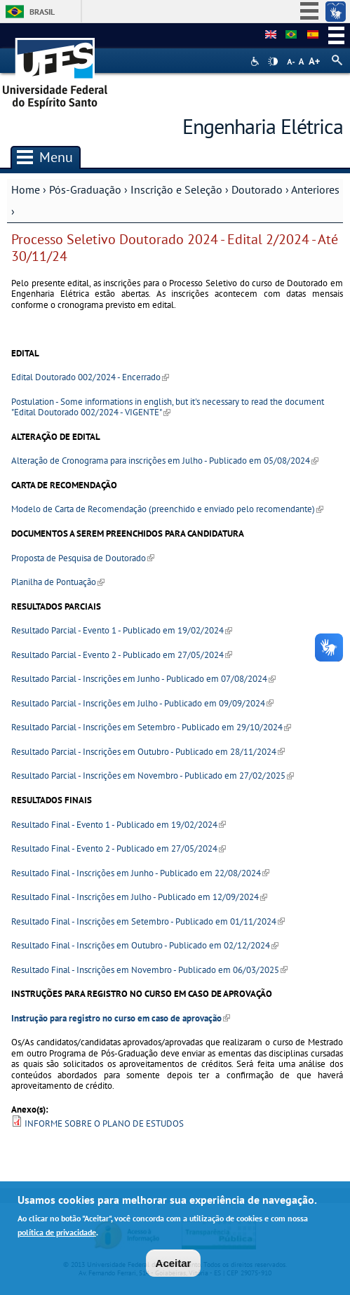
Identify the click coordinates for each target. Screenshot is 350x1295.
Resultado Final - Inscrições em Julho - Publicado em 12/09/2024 (139, 897)
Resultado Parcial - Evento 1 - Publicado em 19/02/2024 (121, 630)
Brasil (42, 11)
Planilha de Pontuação (58, 582)
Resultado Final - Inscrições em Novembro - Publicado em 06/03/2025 (149, 970)
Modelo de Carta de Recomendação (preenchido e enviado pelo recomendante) (167, 509)
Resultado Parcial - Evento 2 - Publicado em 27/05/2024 (121, 655)
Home (25, 189)
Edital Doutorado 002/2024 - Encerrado (90, 377)
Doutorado (257, 189)
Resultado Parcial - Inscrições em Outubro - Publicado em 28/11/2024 (148, 752)
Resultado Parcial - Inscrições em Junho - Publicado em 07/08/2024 (143, 679)
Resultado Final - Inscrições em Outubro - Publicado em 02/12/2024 (144, 945)
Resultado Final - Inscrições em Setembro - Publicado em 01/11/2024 (148, 921)
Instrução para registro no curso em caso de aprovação (120, 1018)
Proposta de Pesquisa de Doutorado (82, 558)
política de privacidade (57, 1233)
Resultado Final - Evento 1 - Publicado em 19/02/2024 (118, 825)
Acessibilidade (256, 61)
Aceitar (173, 1264)
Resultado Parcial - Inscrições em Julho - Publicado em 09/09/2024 (142, 703)
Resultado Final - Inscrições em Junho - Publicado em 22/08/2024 (140, 873)
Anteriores (315, 189)
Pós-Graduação (85, 189)
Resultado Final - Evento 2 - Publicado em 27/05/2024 (118, 848)
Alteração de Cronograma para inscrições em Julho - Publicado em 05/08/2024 (164, 461)
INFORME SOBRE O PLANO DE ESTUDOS (104, 1123)
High (273, 62)
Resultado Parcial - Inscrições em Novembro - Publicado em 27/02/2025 (152, 775)
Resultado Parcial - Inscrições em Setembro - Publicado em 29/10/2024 (151, 727)
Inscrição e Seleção (176, 189)
